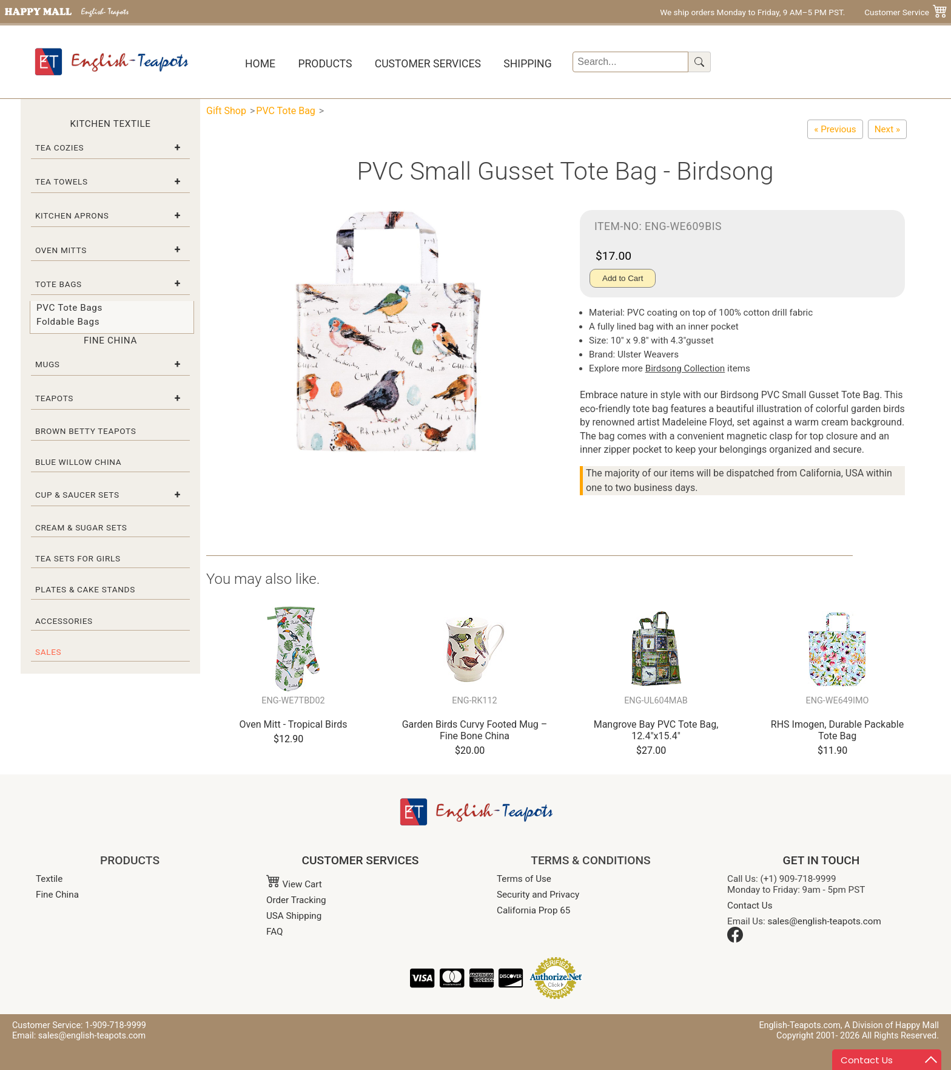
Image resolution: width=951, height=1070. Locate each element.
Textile (49, 878)
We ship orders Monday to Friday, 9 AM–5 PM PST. (752, 12)
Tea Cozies (59, 147)
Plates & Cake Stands (85, 589)
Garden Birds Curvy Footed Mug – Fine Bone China (475, 730)
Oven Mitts (61, 250)
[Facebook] (735, 939)
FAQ (274, 931)
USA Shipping (293, 915)
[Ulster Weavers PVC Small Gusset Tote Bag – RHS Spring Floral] (834, 129)
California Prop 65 (533, 910)
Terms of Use (524, 878)
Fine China (57, 894)
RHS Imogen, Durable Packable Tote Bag (837, 730)
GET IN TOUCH (821, 860)
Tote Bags (58, 284)
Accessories (64, 621)
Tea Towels (61, 181)
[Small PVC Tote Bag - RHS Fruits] (887, 129)
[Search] (630, 62)
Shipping (527, 64)
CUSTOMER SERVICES (360, 860)
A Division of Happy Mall (891, 1025)
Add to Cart (622, 278)
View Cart (294, 884)
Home (260, 64)
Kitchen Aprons (72, 215)
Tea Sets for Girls (78, 558)
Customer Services (428, 64)
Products (325, 64)
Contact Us (750, 905)
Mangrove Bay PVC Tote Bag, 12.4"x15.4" (656, 730)
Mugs (47, 364)
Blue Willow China (78, 462)
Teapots (54, 398)
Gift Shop (226, 111)
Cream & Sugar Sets (81, 527)
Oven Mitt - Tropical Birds (294, 724)
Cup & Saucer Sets (77, 494)
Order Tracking (296, 900)
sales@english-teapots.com (824, 921)
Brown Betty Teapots (85, 431)
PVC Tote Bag (285, 111)
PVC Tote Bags (69, 307)
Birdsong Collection (685, 368)
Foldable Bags (67, 321)
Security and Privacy (538, 894)
